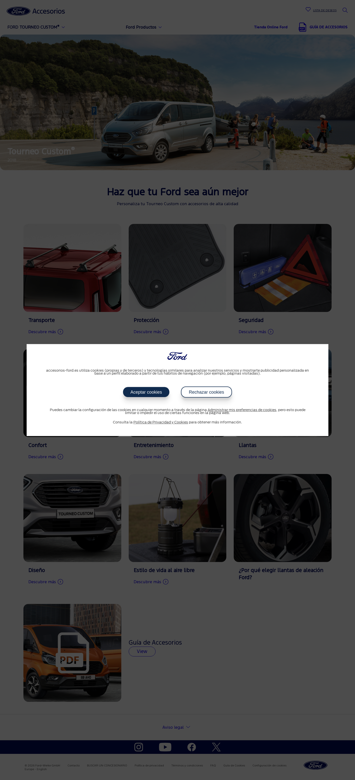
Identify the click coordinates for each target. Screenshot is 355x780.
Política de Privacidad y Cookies (160, 422)
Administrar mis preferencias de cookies (242, 410)
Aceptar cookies (146, 392)
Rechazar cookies (206, 392)
